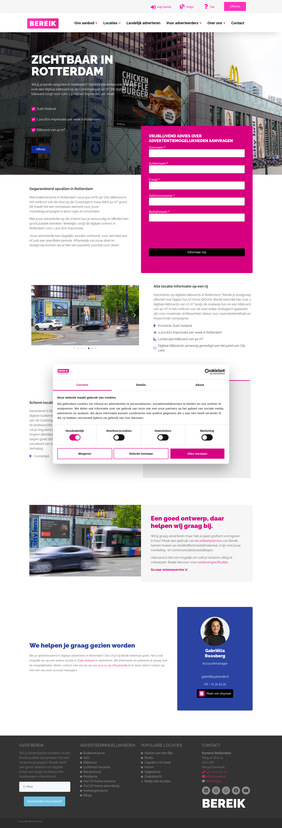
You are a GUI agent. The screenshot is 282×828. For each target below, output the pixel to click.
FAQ (212, 6)
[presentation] (178, 234)
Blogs (190, 6)
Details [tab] (141, 384)
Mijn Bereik (164, 7)
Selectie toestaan (141, 453)
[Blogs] (182, 6)
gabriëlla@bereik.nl (215, 676)
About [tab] (199, 384)
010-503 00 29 (101, 665)
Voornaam (197, 150)
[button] (35, 315)
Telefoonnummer (197, 198)
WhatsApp (213, 781)
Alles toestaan (197, 453)
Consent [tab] (82, 384)
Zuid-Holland (86, 660)
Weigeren (84, 453)
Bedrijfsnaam (197, 214)
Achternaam (197, 166)
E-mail (197, 182)
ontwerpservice (210, 541)
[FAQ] (206, 6)
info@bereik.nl (121, 665)
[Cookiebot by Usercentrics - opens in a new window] (208, 372)
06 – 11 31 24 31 (215, 684)
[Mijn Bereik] (153, 7)
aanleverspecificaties (213, 562)
